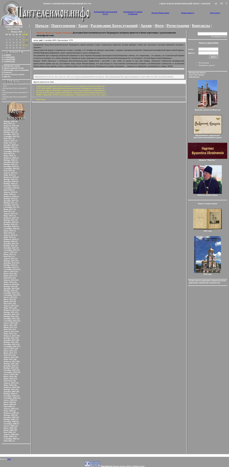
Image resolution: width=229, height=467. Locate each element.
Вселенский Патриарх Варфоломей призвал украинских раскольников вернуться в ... (71, 92)
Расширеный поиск (219, 36)
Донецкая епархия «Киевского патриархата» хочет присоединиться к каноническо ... (71, 90)
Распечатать (39, 99)
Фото (159, 25)
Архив (146, 25)
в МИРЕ (7, 55)
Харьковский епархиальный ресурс (105, 13)
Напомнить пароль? (207, 65)
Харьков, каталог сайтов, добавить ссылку (123, 466)
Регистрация (177, 25)
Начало (41, 25)
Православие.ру (187, 13)
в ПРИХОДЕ (9, 61)
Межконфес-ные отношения (16, 70)
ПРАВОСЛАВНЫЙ (14, 27)
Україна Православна (160, 13)
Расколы (7, 72)
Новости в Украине (53, 33)
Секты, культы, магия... (14, 74)
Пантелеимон (63, 25)
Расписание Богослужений (114, 25)
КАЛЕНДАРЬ (14, 29)
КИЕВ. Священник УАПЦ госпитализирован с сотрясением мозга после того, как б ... (72, 95)
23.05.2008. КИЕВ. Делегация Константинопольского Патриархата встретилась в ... (71, 88)
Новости (40, 33)
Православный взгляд (14, 68)
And (9, 459)
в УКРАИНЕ (9, 57)
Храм (83, 25)
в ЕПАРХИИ (9, 59)
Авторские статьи (12, 66)
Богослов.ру (215, 13)
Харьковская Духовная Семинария (132, 13)
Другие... (8, 76)
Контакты (201, 25)
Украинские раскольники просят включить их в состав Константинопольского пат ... (71, 86)
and (40, 40)
